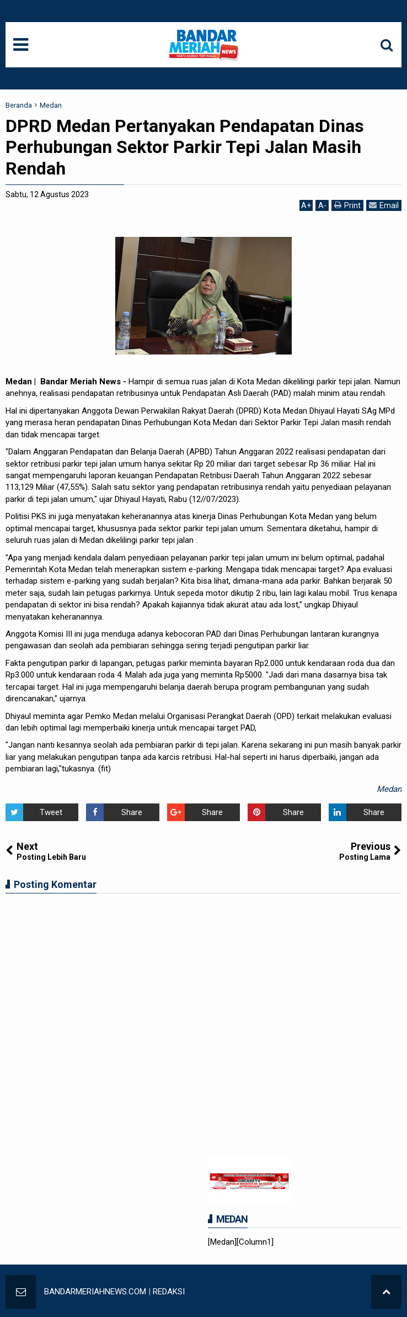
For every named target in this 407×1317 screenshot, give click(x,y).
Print (347, 205)
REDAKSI (169, 1292)
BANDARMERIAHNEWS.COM (95, 1292)
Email (384, 205)
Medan (389, 789)
